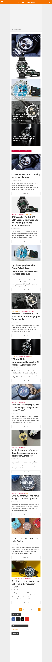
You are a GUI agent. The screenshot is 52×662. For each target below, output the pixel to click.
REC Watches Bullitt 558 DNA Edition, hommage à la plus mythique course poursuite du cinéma (23, 70)
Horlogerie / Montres (18, 172)
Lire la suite (26, 193)
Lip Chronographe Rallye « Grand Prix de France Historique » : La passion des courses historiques (24, 94)
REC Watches (28, 214)
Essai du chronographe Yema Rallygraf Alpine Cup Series (25, 497)
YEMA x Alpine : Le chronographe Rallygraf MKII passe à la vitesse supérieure (24, 138)
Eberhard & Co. (16, 311)
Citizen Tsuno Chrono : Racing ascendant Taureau (23, 50)
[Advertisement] (26, 17)
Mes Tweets (15, 629)
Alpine (13, 357)
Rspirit (26, 53)
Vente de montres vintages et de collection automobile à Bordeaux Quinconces (25, 453)
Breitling (14, 578)
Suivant (39, 609)
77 (31, 609)
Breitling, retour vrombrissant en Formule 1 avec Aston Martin (26, 584)
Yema (30, 357)
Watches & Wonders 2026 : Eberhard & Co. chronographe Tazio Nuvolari (25, 116)
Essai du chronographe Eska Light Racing (25, 539)
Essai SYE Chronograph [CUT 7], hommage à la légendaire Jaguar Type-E (25, 407)
